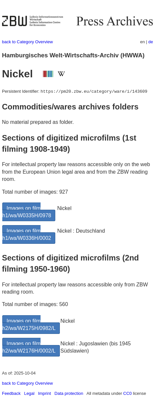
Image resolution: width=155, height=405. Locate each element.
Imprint (44, 393)
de (150, 41)
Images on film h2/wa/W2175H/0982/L (29, 324)
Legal (29, 393)
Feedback (11, 393)
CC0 (127, 393)
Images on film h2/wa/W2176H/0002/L (29, 347)
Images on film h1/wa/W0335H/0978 (26, 211)
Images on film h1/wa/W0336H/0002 (26, 234)
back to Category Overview (27, 41)
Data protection (69, 393)
